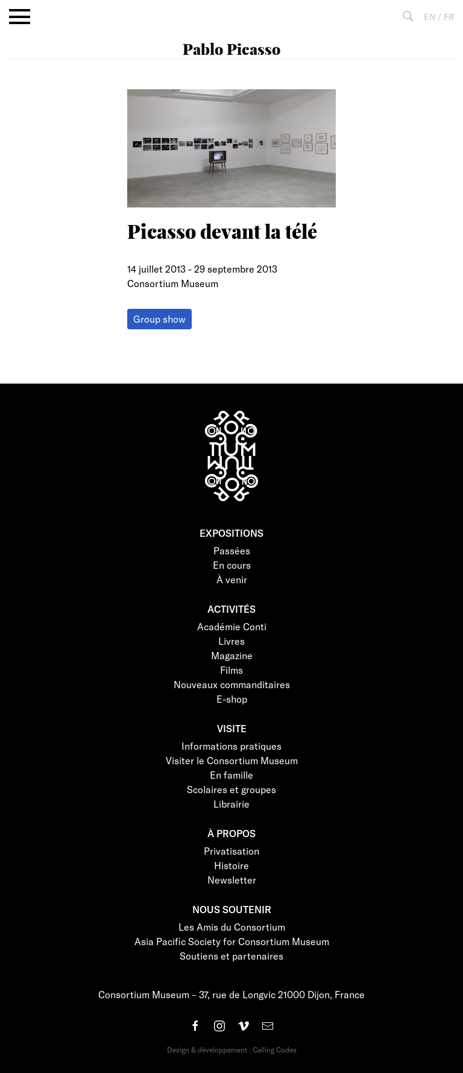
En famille (231, 774)
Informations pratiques (231, 746)
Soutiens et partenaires (231, 955)
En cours (232, 565)
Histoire (231, 865)
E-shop (231, 698)
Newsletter (231, 879)
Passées (231, 550)
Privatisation (231, 850)
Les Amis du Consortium (231, 926)
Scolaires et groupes (231, 789)
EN (429, 16)
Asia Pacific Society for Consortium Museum (231, 941)
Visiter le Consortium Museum (232, 760)
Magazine (232, 655)
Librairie (231, 803)
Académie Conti (231, 626)
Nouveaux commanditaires (232, 684)
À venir (231, 579)
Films (231, 670)
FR (449, 16)
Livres (231, 641)
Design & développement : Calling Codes (232, 1049)
